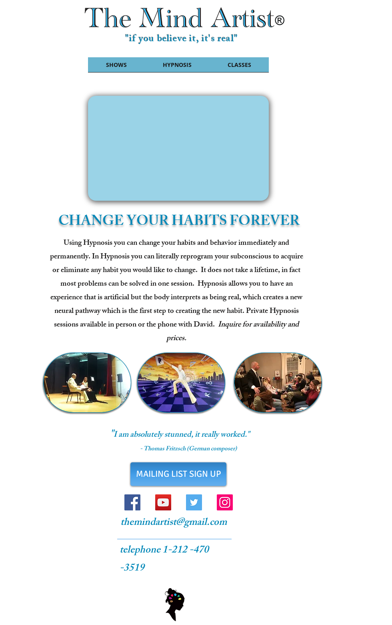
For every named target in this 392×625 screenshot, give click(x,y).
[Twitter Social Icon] (194, 502)
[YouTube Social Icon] (163, 502)
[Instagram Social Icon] (225, 502)
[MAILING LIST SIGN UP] (178, 474)
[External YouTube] (178, 148)
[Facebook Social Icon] (132, 502)
